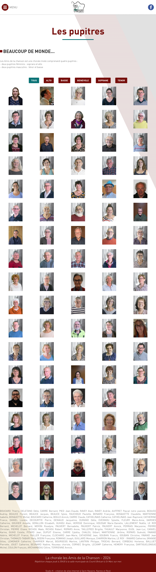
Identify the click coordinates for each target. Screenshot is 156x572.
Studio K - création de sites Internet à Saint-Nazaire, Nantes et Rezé (78, 570)
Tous (34, 80)
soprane (103, 80)
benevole (83, 80)
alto (48, 80)
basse (64, 80)
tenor (121, 80)
